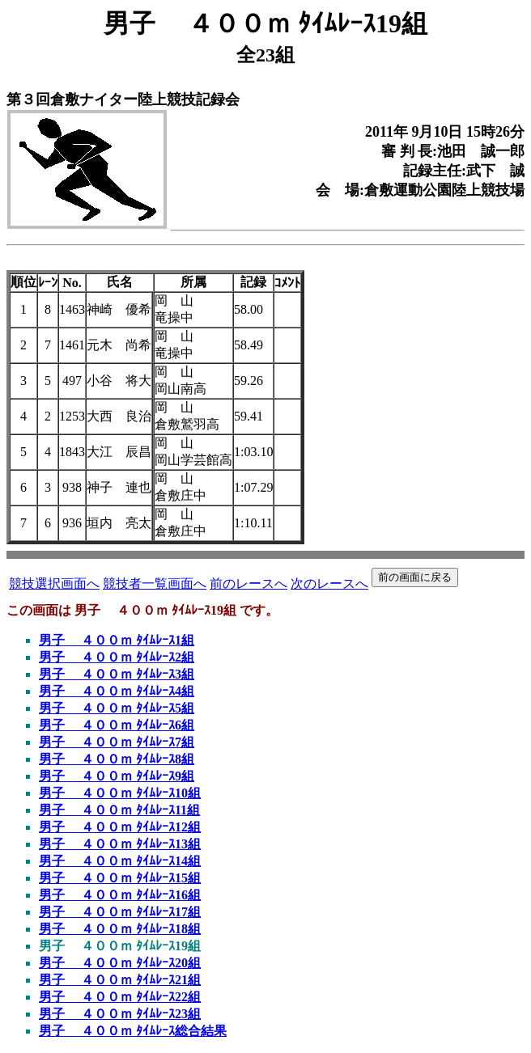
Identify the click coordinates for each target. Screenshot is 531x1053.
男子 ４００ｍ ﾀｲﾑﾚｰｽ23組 (120, 1014)
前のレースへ (248, 583)
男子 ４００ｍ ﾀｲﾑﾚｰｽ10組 (120, 793)
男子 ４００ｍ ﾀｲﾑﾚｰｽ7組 (116, 742)
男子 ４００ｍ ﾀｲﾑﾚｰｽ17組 (120, 912)
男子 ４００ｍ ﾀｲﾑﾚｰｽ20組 (120, 963)
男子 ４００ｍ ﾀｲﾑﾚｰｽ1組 (116, 640)
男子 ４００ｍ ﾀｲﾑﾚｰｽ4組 (116, 691)
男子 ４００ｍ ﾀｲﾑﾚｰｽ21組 (120, 980)
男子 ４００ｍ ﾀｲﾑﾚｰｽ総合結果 (133, 1031)
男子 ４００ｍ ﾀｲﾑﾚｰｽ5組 (116, 708)
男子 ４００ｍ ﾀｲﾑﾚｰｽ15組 (120, 878)
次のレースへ (329, 583)
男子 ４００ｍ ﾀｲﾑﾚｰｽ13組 (120, 844)
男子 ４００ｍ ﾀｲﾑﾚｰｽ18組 (120, 929)
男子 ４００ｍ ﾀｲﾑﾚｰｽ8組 (116, 759)
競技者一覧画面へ (154, 583)
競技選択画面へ (54, 583)
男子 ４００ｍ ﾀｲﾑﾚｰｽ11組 (119, 810)
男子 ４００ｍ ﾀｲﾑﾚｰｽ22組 (120, 997)
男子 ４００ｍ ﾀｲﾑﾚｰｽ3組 (116, 674)
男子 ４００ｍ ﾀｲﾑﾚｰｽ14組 (120, 861)
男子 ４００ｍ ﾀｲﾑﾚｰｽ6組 (116, 725)
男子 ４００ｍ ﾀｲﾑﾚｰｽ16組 (120, 895)
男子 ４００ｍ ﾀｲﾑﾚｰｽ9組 (116, 776)
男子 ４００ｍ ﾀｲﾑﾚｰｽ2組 (116, 657)
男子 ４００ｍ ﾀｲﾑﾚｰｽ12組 (120, 827)
